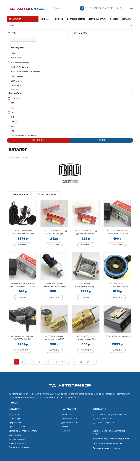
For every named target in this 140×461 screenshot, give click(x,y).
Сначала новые (20, 194)
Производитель (17, 47)
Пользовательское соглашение (107, 448)
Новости (114, 19)
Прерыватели (15, 423)
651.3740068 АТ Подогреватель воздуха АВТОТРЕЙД (85, 285)
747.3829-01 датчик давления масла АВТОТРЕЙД (54, 285)
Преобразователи (17, 427)
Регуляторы (14, 414)
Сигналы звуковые (17, 439)
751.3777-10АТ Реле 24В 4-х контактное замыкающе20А (22, 285)
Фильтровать (38, 140)
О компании (57, 19)
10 (69, 362)
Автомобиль (15, 93)
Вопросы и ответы (76, 19)
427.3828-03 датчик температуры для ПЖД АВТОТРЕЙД (86, 337)
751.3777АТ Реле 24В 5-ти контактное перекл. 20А (117, 232)
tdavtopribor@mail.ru (105, 423)
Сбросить (101, 140)
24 (88, 362)
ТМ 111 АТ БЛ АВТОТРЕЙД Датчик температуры (86, 232)
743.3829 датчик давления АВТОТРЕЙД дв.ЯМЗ (23, 337)
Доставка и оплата (97, 19)
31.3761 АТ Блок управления (117, 336)
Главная (44, 19)
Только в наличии (48, 194)
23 (81, 362)
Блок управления (16, 435)
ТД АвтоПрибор (70, 384)
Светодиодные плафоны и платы (23, 431)
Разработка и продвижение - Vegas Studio (111, 438)
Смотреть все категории (19, 447)
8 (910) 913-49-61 (103, 7)
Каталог (24, 157)
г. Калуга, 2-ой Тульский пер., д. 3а (112, 414)
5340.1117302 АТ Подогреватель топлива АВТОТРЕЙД (117, 285)
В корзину (23, 245)
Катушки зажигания (17, 443)
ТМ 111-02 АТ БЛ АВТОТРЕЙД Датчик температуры (54, 232)
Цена (11, 25)
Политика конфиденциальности (107, 443)
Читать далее (14, 403)
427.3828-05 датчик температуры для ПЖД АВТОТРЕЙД (54, 337)
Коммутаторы (14, 419)
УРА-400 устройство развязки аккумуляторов (23, 232)
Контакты (126, 19)
